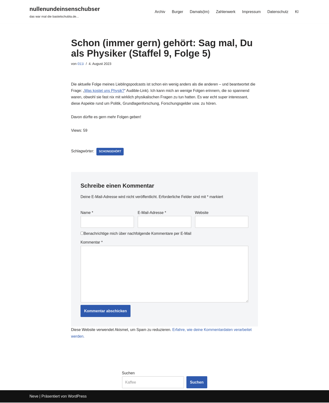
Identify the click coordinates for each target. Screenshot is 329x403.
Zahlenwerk (225, 12)
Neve (34, 397)
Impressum (251, 12)
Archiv (159, 12)
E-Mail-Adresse (152, 213)
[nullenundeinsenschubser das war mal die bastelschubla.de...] (65, 11)
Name (87, 213)
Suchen (128, 373)
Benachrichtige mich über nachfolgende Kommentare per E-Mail (136, 234)
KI (296, 12)
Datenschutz (277, 12)
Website (202, 213)
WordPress (77, 397)
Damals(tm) (199, 12)
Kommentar (92, 243)
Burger (177, 12)
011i (80, 64)
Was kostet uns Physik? (104, 91)
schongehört (110, 152)
